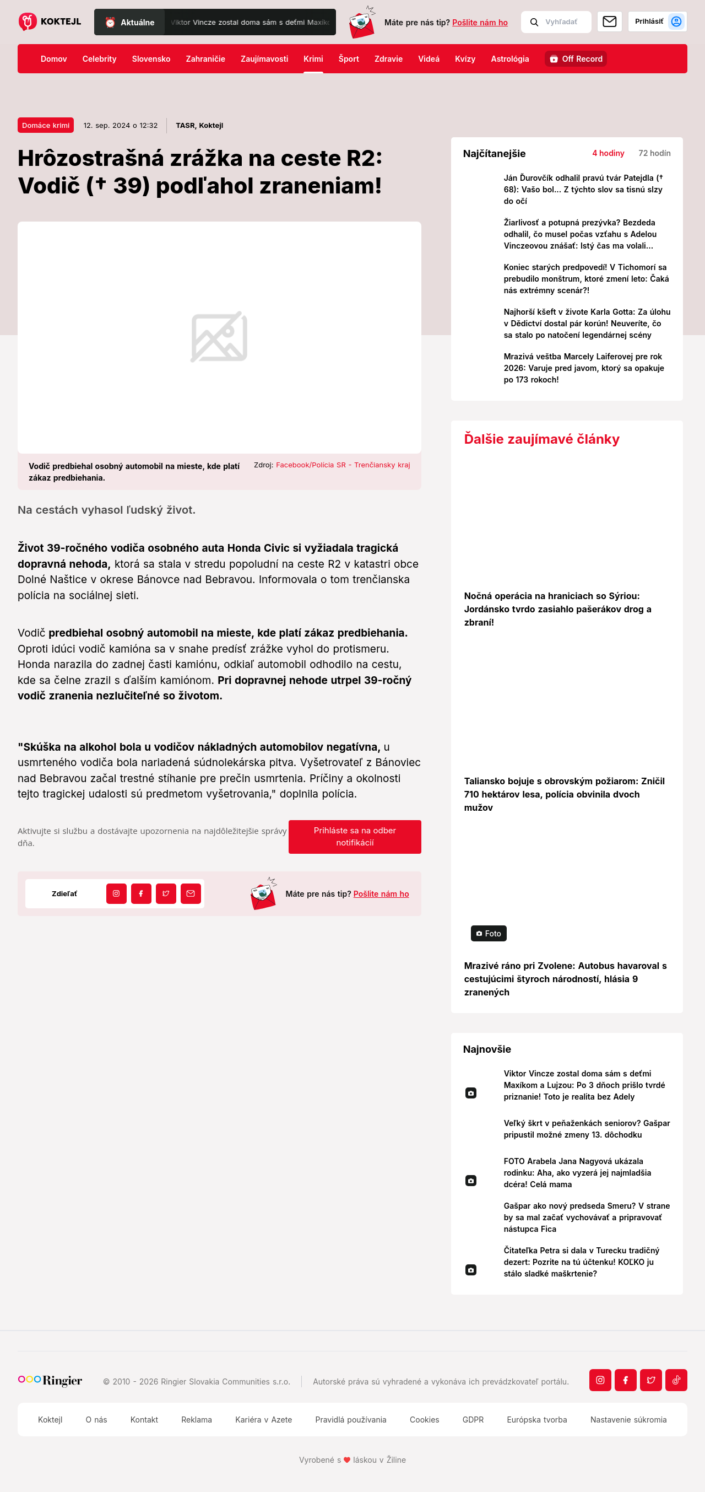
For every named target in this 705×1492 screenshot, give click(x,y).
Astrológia (510, 58)
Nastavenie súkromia (628, 1419)
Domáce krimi (45, 125)
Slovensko (151, 58)
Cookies (425, 1419)
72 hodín (655, 153)
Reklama (196, 1419)
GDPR (473, 1419)
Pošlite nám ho (480, 22)
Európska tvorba (537, 1419)
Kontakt (144, 1419)
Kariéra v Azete (263, 1419)
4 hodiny (608, 153)
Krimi (313, 58)
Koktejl (50, 1419)
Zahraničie (206, 58)
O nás (96, 1419)
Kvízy (465, 58)
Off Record (582, 58)
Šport (349, 58)
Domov (54, 58)
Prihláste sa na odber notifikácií (355, 836)
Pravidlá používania (350, 1419)
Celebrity (100, 58)
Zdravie (389, 58)
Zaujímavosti (264, 58)
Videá (429, 58)
